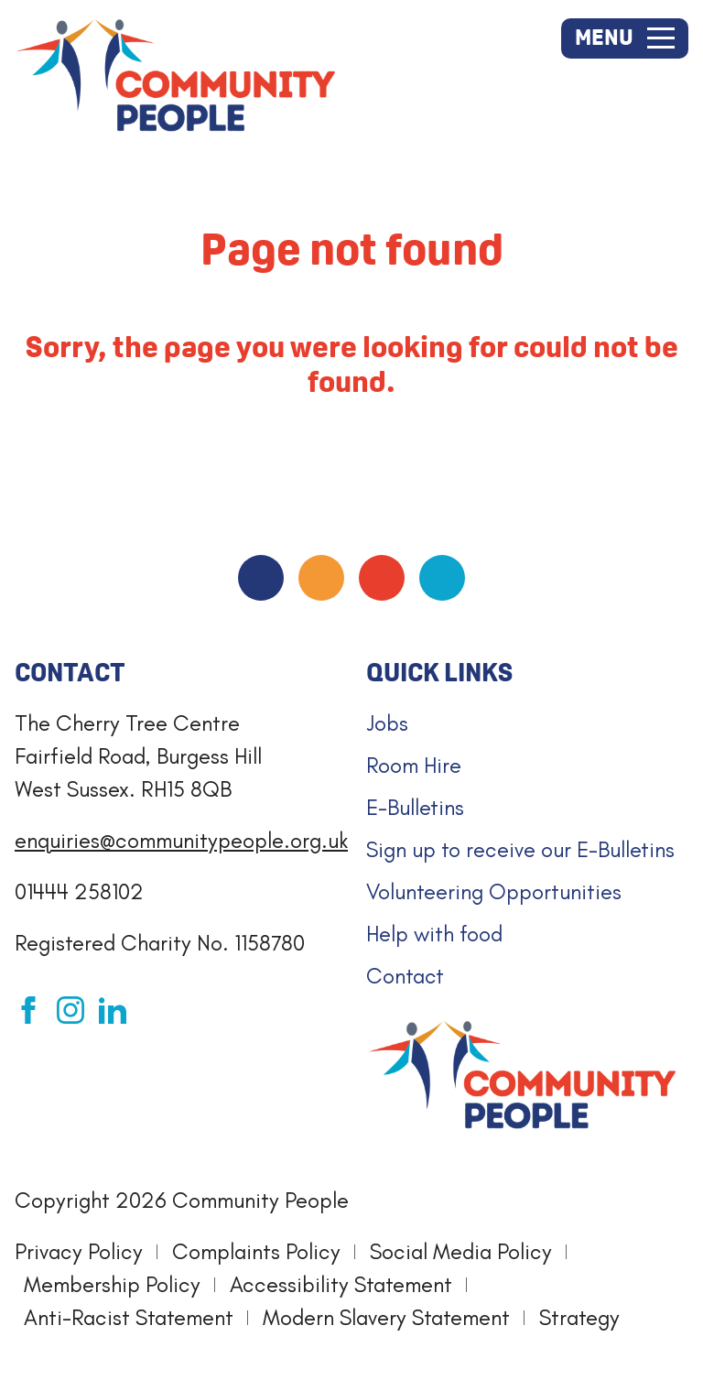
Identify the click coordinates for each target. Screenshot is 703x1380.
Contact (405, 975)
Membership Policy (112, 1284)
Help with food (434, 933)
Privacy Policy (79, 1251)
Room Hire (413, 765)
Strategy (579, 1317)
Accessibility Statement (341, 1284)
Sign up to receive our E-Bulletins (520, 849)
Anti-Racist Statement (128, 1317)
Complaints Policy (256, 1251)
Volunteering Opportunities (494, 891)
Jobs (387, 723)
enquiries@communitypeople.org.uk (181, 840)
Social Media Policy (461, 1251)
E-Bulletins (415, 807)
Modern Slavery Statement (386, 1317)
